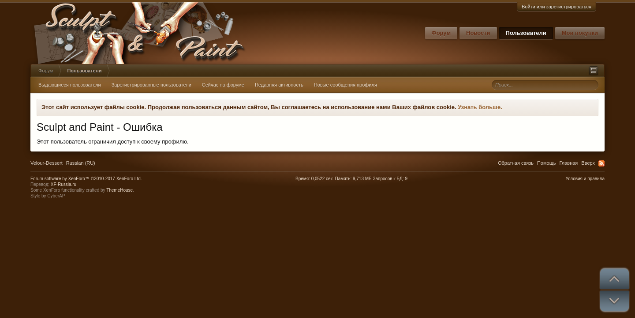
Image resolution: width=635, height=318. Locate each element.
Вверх (588, 163)
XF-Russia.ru (63, 184)
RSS (601, 163)
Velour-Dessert (46, 163)
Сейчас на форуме (223, 84)
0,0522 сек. (322, 178)
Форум (441, 33)
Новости (478, 33)
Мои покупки (580, 33)
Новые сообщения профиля (345, 84)
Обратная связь (516, 163)
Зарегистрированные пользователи (151, 84)
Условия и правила (585, 178)
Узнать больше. (480, 107)
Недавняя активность (279, 84)
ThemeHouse (119, 190)
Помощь (546, 163)
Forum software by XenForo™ (86, 178)
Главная (568, 163)
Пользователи (526, 33)
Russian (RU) (80, 163)
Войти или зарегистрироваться (556, 6)
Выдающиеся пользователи (69, 84)
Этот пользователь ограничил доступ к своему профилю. (113, 141)
